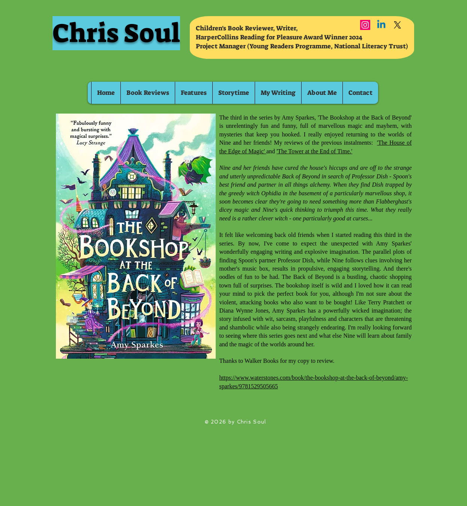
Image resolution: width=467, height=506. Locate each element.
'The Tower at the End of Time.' (314, 151)
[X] (397, 25)
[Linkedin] (381, 25)
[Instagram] (365, 25)
